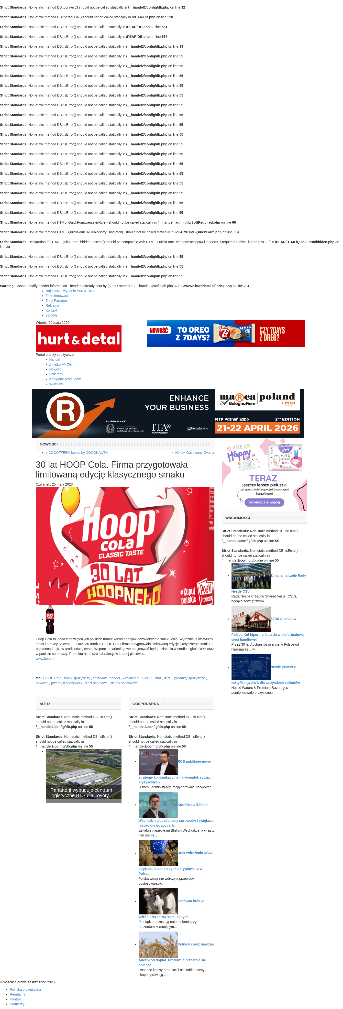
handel (115, 678)
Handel (54, 359)
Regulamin (18, 994)
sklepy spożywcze (124, 683)
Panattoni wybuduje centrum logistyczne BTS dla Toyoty (81, 792)
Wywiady (56, 384)
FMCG (147, 678)
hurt (158, 678)
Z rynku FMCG (60, 364)
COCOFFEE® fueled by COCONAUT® (78, 453)
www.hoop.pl (45, 659)
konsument (131, 678)
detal (167, 678)
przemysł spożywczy (66, 683)
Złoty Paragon (56, 301)
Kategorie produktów (65, 379)
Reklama (52, 305)
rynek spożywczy (77, 678)
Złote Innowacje (58, 296)
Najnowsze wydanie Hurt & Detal (71, 291)
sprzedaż (100, 678)
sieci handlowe (96, 683)
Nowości (55, 369)
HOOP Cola (52, 678)
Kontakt (51, 310)
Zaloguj (51, 315)
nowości (42, 683)
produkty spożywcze (189, 678)
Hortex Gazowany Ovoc (193, 453)
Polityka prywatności (25, 989)
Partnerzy (17, 1004)
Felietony (56, 374)
